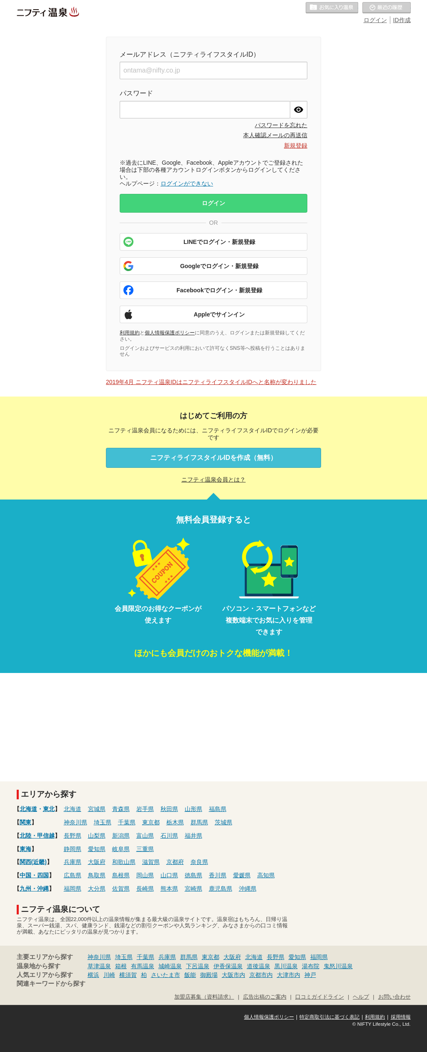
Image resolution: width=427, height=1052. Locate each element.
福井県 (193, 835)
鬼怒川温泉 (338, 966)
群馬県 (199, 822)
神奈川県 (75, 822)
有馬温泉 (142, 966)
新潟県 (121, 835)
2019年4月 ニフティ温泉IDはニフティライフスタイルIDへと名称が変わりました (211, 382)
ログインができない (187, 183)
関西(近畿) (33, 862)
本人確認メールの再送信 (275, 135)
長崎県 (145, 888)
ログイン (375, 20)
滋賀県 (151, 862)
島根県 (121, 875)
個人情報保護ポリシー (170, 333)
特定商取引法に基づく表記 (329, 1017)
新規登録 (295, 145)
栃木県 (175, 822)
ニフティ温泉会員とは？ (213, 479)
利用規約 (130, 333)
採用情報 (401, 1017)
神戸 (310, 975)
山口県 (169, 875)
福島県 (217, 809)
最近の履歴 (386, 8)
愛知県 (96, 849)
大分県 (96, 888)
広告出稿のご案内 (264, 997)
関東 (25, 822)
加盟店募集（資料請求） (204, 997)
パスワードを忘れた (281, 125)
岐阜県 (121, 849)
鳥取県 (96, 875)
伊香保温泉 (228, 966)
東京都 (151, 822)
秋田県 (169, 809)
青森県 (121, 809)
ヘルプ (361, 997)
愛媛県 (242, 875)
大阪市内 (233, 975)
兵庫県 (72, 862)
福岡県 (72, 888)
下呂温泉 (197, 966)
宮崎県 (193, 888)
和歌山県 (124, 862)
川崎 (109, 975)
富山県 (145, 835)
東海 (25, 849)
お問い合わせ (394, 997)
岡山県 (145, 875)
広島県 (72, 875)
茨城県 (223, 822)
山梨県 (96, 835)
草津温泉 (99, 966)
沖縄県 (247, 888)
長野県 (72, 835)
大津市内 (288, 975)
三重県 (145, 849)
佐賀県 (121, 888)
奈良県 (199, 862)
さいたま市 (165, 975)
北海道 (28, 809)
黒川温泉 (286, 966)
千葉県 (127, 822)
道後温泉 (258, 966)
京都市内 (261, 975)
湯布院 (310, 966)
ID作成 (402, 20)
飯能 (190, 975)
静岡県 (72, 849)
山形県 (193, 809)
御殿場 (209, 975)
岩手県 (145, 809)
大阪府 (96, 862)
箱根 (121, 966)
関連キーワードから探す (51, 983)
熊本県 (169, 888)
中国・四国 (34, 875)
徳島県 (193, 875)
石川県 (169, 835)
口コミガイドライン (319, 997)
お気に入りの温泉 (332, 8)
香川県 (217, 875)
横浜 (93, 975)
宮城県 (96, 809)
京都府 (175, 862)
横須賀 (128, 975)
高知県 (266, 875)
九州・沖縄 (34, 888)
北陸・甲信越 (37, 835)
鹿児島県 (220, 888)
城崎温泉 (170, 966)
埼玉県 (102, 822)
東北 (49, 809)
